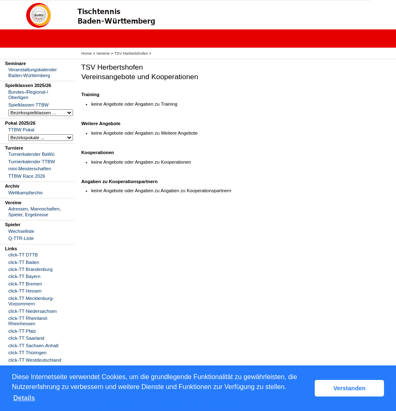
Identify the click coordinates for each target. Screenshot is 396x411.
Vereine (102, 53)
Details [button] (24, 397)
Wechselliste (21, 231)
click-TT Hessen (24, 290)
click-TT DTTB (23, 254)
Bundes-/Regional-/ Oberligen (28, 94)
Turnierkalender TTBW (31, 161)
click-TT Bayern (24, 276)
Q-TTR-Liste (21, 238)
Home (86, 53)
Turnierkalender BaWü (31, 154)
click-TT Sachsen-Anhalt (33, 345)
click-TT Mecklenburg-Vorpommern (31, 301)
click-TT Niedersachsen (32, 311)
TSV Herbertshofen (131, 53)
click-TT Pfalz (22, 331)
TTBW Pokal (21, 129)
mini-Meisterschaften (29, 168)
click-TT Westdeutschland (34, 360)
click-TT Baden (23, 262)
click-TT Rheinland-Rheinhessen (28, 321)
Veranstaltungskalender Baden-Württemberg (32, 72)
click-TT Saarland (26, 338)
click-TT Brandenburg (30, 269)
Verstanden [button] (349, 388)
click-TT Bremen (25, 283)
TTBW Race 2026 (26, 176)
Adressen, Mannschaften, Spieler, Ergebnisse (34, 211)
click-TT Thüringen (27, 352)
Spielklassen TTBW (28, 104)
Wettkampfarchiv (25, 192)
